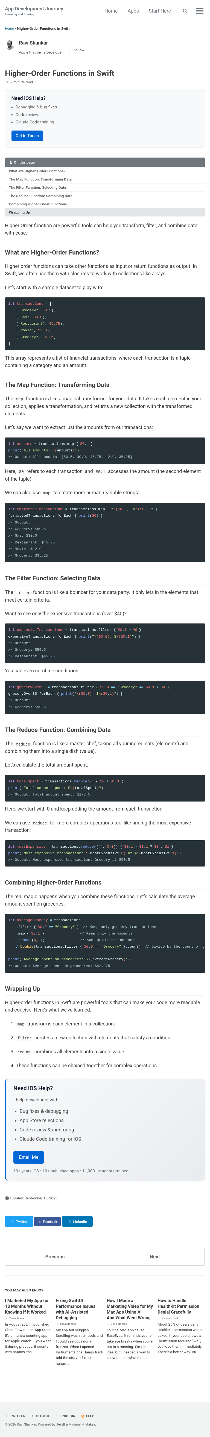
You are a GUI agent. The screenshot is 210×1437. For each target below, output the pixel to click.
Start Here (159, 11)
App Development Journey (34, 11)
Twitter (15, 1416)
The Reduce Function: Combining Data (40, 196)
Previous (55, 1263)
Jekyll (60, 1424)
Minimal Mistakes (82, 1424)
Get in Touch (27, 136)
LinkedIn (66, 1416)
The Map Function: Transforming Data (40, 180)
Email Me (29, 1163)
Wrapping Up (19, 213)
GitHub (40, 1416)
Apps (132, 11)
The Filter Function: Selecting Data (37, 188)
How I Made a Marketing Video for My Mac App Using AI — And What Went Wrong (130, 1318)
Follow (79, 50)
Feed (89, 1416)
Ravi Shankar (33, 43)
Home (110, 11)
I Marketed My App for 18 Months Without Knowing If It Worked (28, 1315)
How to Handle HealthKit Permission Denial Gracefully (181, 1312)
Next (155, 1263)
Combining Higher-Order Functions (38, 205)
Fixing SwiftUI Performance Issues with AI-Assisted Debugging (78, 1315)
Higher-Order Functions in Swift (59, 73)
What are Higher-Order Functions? (37, 172)
